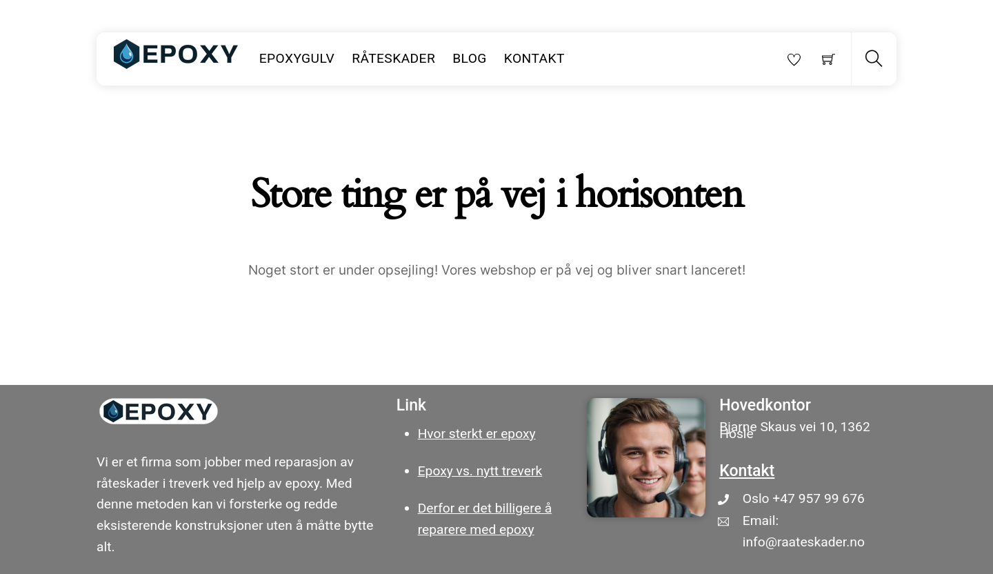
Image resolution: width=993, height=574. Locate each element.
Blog (469, 58)
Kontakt (534, 58)
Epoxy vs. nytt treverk (480, 471)
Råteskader (393, 58)
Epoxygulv (297, 58)
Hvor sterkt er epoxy (477, 434)
